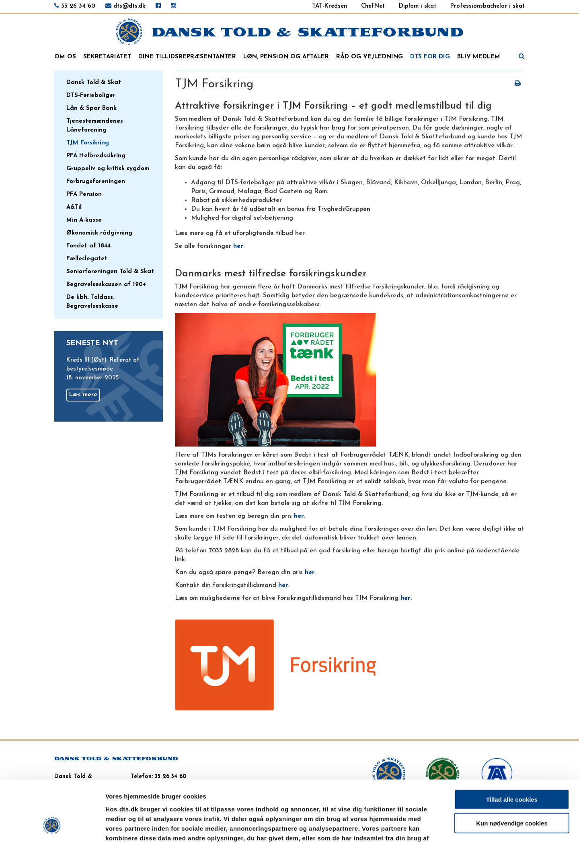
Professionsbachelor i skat (487, 6)
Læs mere (83, 395)
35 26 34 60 (78, 6)
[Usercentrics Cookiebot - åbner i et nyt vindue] (52, 826)
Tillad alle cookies (512, 745)
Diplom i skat (417, 6)
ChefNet (373, 6)
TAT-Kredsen (329, 6)
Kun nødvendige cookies (512, 769)
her (238, 246)
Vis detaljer (418, 826)
